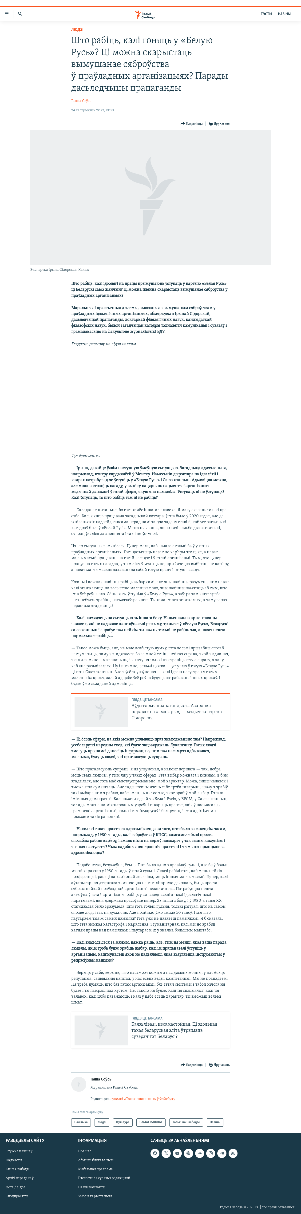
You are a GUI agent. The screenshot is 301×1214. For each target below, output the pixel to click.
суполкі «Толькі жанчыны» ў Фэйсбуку (143, 1099)
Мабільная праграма (95, 1169)
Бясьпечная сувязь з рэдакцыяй (104, 1178)
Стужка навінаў (19, 1151)
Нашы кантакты (91, 1187)
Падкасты (14, 1160)
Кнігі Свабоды (17, 1169)
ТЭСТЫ (266, 14)
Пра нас (84, 1151)
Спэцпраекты (17, 1196)
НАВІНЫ (284, 14)
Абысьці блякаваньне (96, 1160)
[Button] (192, 124)
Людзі (77, 30)
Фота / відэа (15, 1187)
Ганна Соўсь (81, 101)
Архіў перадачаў (20, 1178)
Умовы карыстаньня (95, 1196)
